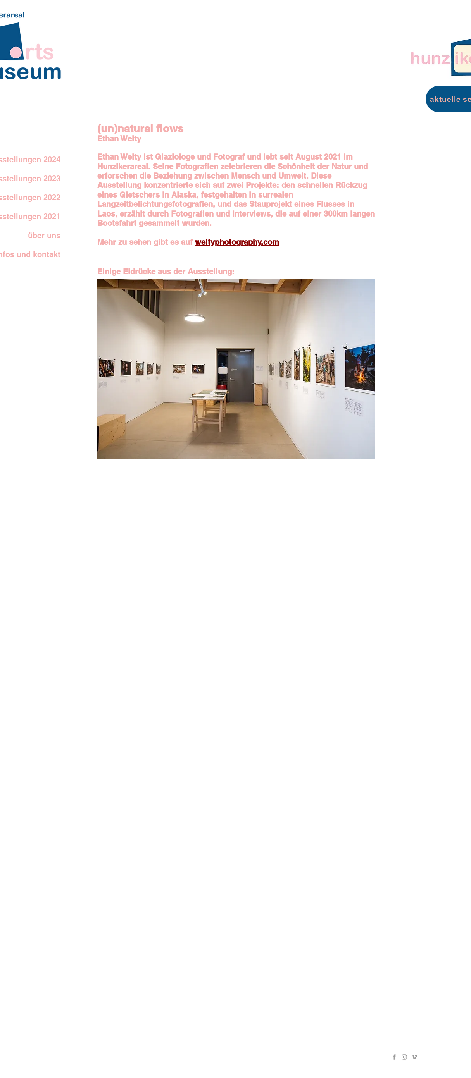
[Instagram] (404, 1057)
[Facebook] (394, 1057)
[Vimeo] (414, 1057)
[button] (236, 369)
